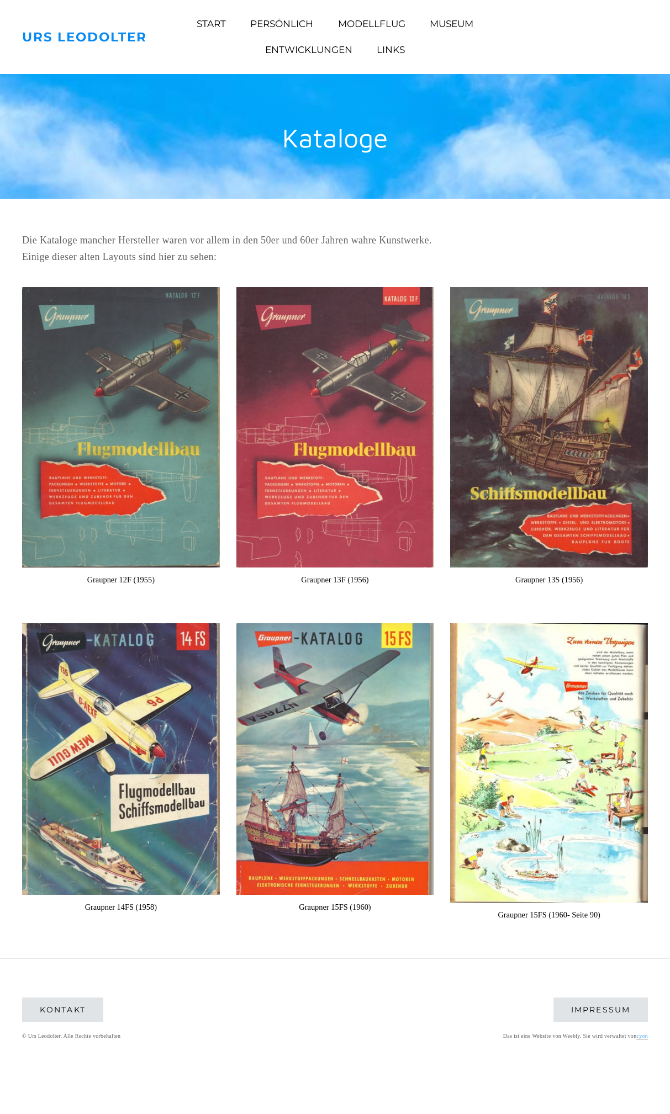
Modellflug (371, 23)
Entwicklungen (308, 49)
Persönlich (281, 23)
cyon (642, 1036)
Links (391, 49)
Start (211, 23)
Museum (451, 23)
